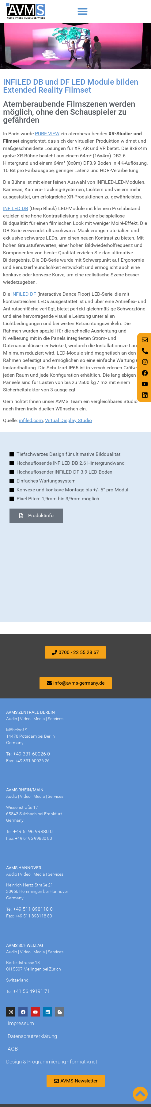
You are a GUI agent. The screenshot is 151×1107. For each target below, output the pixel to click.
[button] (82, 11)
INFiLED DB (15, 208)
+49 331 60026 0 (31, 754)
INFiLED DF (23, 294)
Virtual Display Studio (68, 420)
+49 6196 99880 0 (33, 831)
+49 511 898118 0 (33, 909)
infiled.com (31, 420)
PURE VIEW (47, 133)
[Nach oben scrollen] (140, 1094)
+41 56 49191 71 (31, 991)
